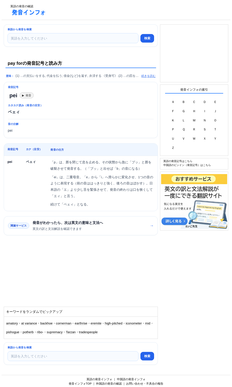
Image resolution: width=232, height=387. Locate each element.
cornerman (63, 323)
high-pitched (113, 323)
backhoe (46, 323)
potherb (28, 332)
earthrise (81, 323)
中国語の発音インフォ (131, 379)
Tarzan (70, 332)
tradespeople (88, 332)
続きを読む (148, 75)
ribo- (40, 332)
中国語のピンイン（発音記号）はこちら (187, 165)
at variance (29, 323)
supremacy (55, 332)
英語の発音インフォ (99, 379)
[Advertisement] (130, 10)
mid (147, 323)
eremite (96, 323)
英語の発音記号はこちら (177, 161)
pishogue (12, 332)
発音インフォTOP (80, 383)
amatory (12, 323)
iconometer (134, 323)
